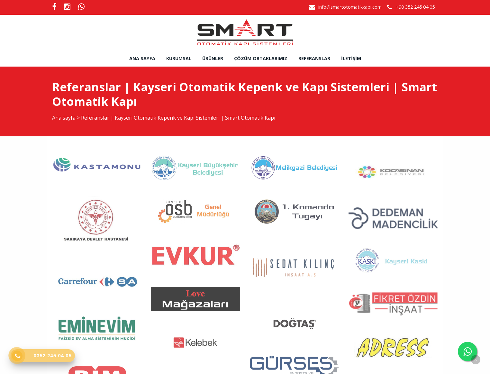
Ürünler (212, 58)
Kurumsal (178, 58)
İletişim (351, 58)
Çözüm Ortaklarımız (260, 58)
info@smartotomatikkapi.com (350, 7)
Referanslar (314, 58)
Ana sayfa (142, 58)
